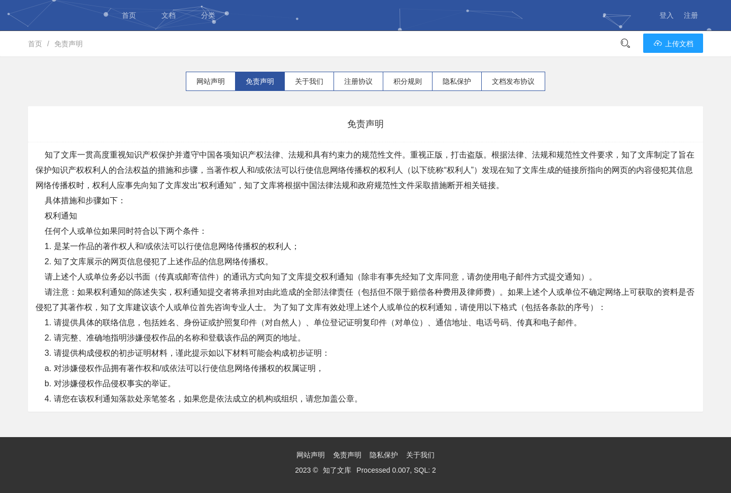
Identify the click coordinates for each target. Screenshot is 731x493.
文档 (168, 15)
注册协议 (358, 81)
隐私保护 (457, 81)
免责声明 (68, 44)
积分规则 (407, 81)
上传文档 (673, 44)
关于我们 (309, 81)
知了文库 (337, 470)
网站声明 (210, 81)
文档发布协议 (513, 81)
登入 (666, 15)
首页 (129, 15)
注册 (691, 15)
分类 (208, 15)
